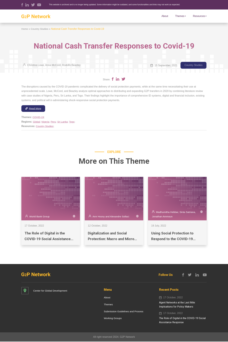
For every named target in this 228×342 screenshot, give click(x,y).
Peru (54, 121)
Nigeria (46, 121)
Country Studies (40, 29)
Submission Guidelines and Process (123, 311)
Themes (180, 16)
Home (24, 29)
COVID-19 (38, 117)
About (165, 16)
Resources (200, 16)
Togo (73, 121)
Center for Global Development (50, 291)
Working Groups (112, 318)
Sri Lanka (63, 121)
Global (36, 121)
